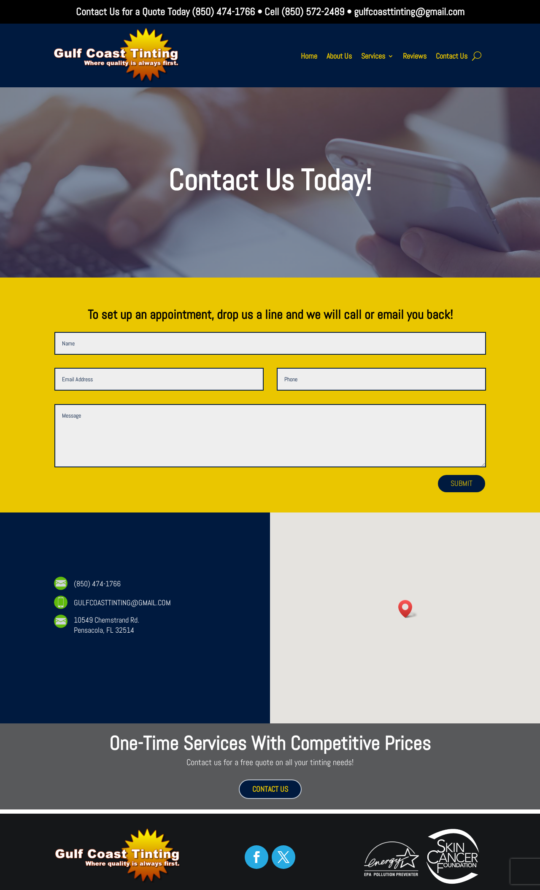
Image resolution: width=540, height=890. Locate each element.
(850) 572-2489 (312, 11)
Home (309, 56)
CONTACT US (270, 789)
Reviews (415, 56)
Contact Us (451, 56)
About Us (339, 56)
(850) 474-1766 (222, 11)
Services (373, 56)
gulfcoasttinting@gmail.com (409, 11)
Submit (461, 483)
